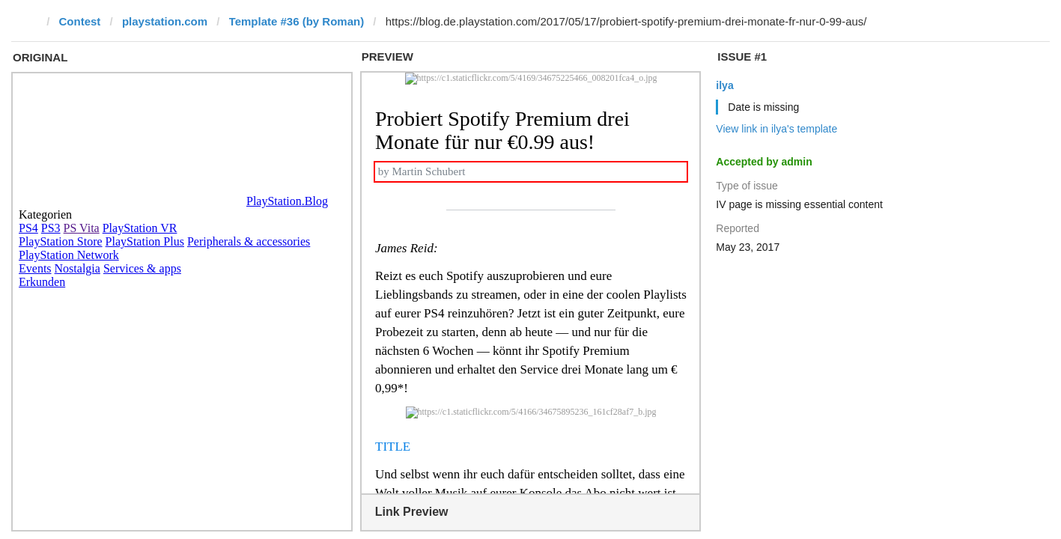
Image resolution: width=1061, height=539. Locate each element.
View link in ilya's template (776, 129)
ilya (724, 85)
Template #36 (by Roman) (297, 21)
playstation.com (164, 21)
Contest (80, 21)
